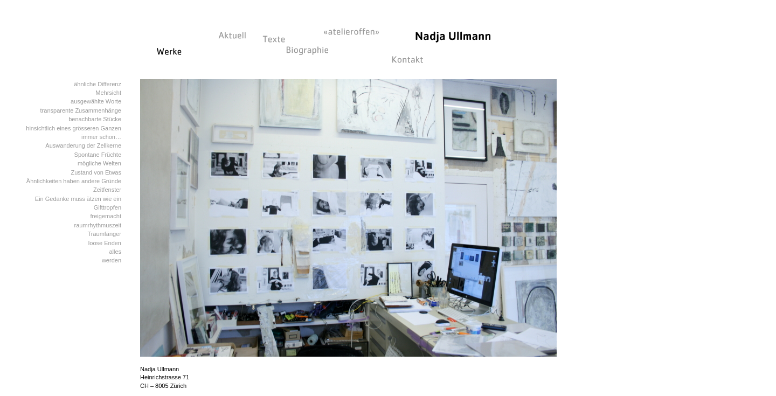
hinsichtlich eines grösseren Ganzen (73, 128)
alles (115, 251)
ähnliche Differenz (97, 84)
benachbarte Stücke (94, 119)
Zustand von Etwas (96, 172)
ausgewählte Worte (96, 101)
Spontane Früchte (97, 154)
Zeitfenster (107, 189)
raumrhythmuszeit (97, 225)
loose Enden (104, 243)
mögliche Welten (99, 163)
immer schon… (101, 137)
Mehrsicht (108, 92)
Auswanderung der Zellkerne (83, 145)
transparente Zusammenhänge (80, 110)
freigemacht (106, 216)
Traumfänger (104, 234)
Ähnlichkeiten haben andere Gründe (73, 181)
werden (111, 260)
